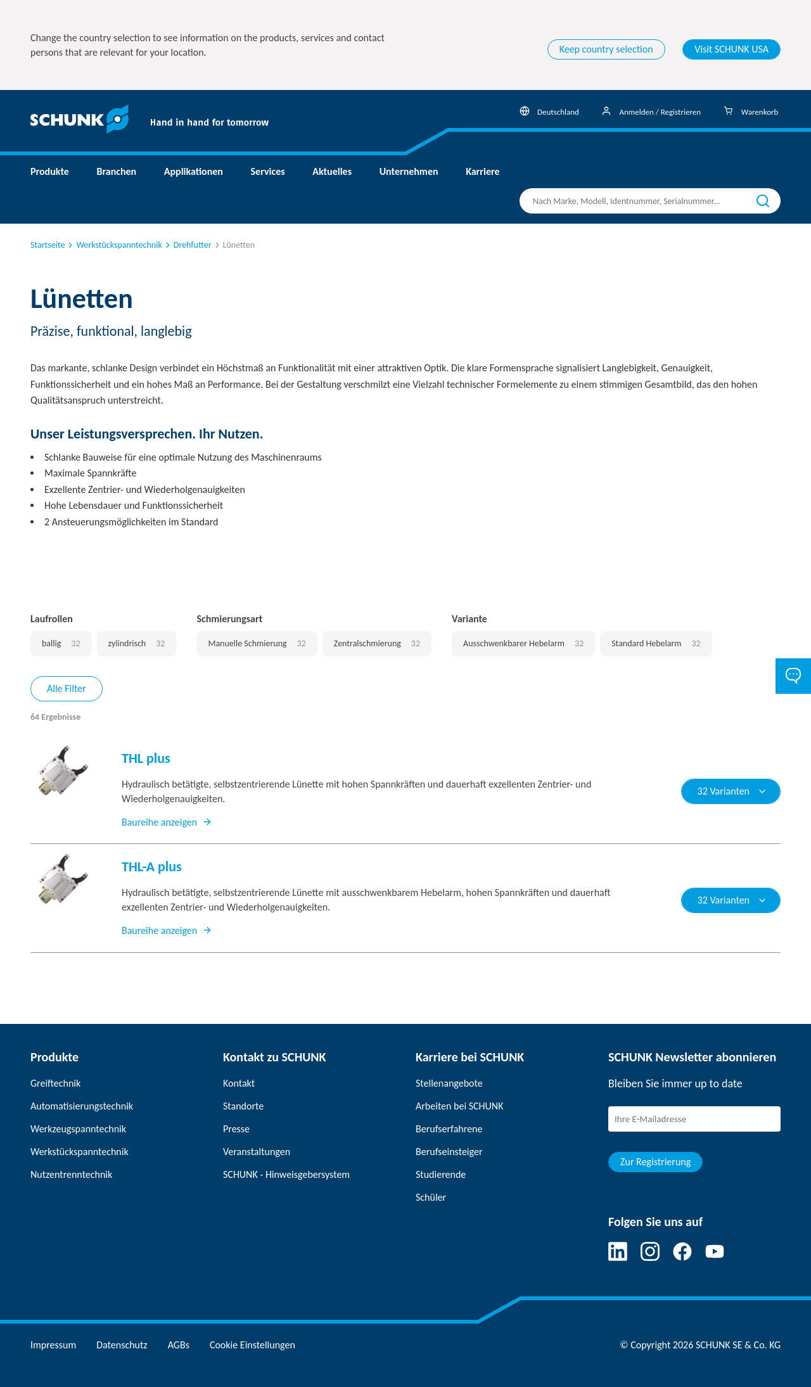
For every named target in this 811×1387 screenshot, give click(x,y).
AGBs (178, 1345)
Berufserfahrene (449, 1129)
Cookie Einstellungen (252, 1345)
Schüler (431, 1197)
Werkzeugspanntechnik (78, 1129)
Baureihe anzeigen (167, 822)
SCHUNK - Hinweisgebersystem (286, 1174)
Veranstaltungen (256, 1152)
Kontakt (239, 1083)
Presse (236, 1129)
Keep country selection (606, 49)
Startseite (47, 245)
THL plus (146, 758)
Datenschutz (121, 1345)
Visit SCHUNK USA (731, 49)
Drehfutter (187, 245)
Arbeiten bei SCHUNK (459, 1106)
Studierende (441, 1174)
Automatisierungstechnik (81, 1106)
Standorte (243, 1106)
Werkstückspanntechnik (114, 245)
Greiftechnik (55, 1083)
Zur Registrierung (655, 1162)
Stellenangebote (449, 1083)
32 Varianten (732, 791)
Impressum (53, 1345)
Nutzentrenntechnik (71, 1174)
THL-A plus (152, 866)
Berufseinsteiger (449, 1152)
